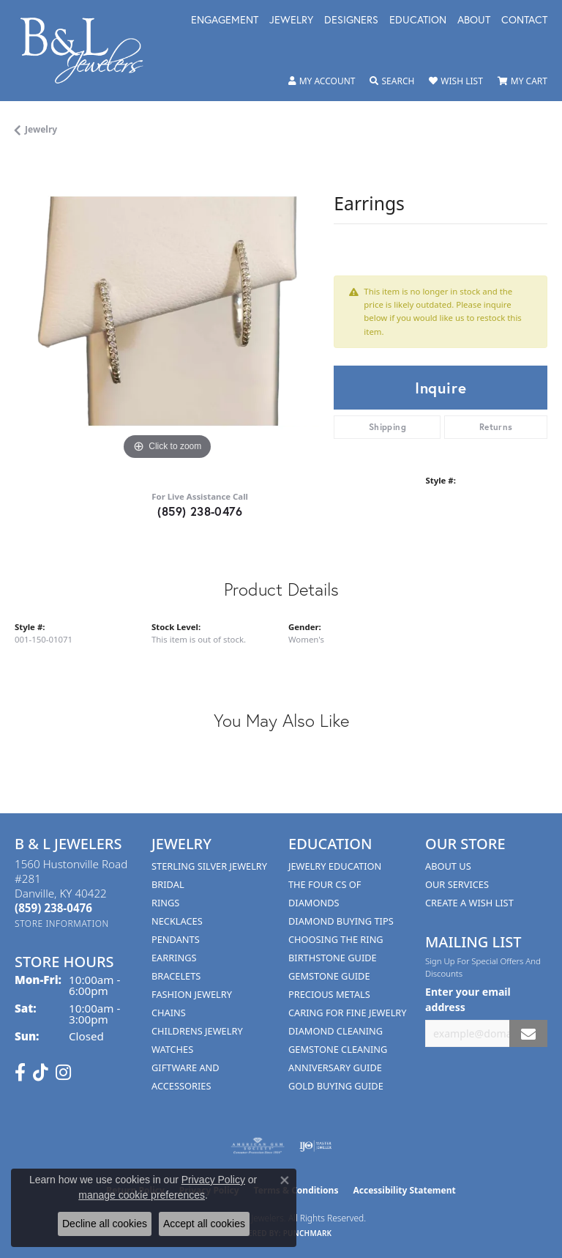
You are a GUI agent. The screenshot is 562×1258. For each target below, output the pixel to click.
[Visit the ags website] (258, 1146)
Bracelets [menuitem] (176, 976)
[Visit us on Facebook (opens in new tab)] (20, 1072)
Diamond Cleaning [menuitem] (335, 1030)
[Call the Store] (53, 907)
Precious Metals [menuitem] (329, 994)
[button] (322, 81)
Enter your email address (468, 999)
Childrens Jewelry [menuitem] (197, 1030)
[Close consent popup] (284, 1180)
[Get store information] (62, 923)
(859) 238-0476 (199, 511)
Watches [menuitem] (172, 1049)
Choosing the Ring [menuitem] (335, 939)
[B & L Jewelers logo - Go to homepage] (89, 50)
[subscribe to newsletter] (528, 1033)
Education (417, 20)
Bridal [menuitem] (167, 884)
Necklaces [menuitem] (177, 921)
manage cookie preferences (141, 1195)
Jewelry (291, 20)
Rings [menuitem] (165, 902)
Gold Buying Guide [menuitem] (335, 1085)
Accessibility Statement (404, 1190)
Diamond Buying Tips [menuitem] (341, 921)
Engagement (224, 20)
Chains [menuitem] (168, 1012)
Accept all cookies (204, 1223)
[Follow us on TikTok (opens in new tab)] (40, 1072)
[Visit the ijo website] (315, 1146)
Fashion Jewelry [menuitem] (191, 994)
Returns (496, 426)
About (473, 20)
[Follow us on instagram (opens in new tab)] (63, 1072)
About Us (448, 866)
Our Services (457, 884)
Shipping (387, 426)
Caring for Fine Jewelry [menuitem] (347, 1012)
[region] (167, 311)
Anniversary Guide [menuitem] (335, 1067)
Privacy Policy (213, 1179)
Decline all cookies (104, 1223)
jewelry (41, 129)
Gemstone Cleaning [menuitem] (337, 1049)
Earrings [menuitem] (174, 957)
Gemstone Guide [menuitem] (329, 976)
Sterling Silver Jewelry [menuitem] (209, 866)
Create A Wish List (469, 902)
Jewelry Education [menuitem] (334, 866)
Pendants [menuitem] (175, 939)
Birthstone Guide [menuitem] (332, 957)
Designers (351, 20)
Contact (524, 20)
